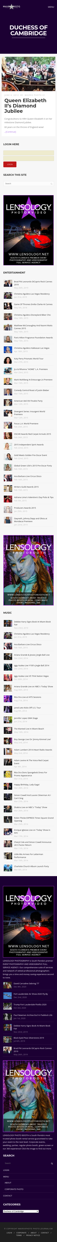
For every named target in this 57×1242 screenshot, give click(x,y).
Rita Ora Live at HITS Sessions (27, 697)
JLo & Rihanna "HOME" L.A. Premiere (31, 369)
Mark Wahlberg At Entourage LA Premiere (33, 379)
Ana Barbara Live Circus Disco (27, 476)
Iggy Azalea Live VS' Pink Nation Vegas (31, 676)
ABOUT (8, 1182)
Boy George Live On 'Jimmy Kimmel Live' (32, 739)
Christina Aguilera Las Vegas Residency (32, 293)
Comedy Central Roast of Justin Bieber (31, 390)
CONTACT (7, 1195)
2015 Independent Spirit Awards (29, 444)
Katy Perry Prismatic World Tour (28, 358)
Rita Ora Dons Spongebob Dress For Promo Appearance (30, 774)
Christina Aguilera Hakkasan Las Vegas (31, 348)
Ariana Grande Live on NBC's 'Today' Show (33, 686)
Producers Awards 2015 (25, 507)
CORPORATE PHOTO (14, 1189)
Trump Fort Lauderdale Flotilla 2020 (30, 1004)
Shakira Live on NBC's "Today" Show (30, 807)
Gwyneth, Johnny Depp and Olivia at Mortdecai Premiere (30, 520)
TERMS (19, 1235)
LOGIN (6, 1170)
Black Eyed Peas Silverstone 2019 (29, 1037)
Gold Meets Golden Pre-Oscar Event (30, 455)
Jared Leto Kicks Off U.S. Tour (27, 707)
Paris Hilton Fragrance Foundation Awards (33, 337)
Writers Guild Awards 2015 (26, 486)
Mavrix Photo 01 (35, 95)
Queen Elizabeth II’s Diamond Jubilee (25, 105)
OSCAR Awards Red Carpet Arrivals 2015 (32, 434)
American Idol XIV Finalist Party (28, 400)
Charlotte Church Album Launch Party (31, 866)
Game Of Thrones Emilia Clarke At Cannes (33, 304)
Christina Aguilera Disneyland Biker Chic (32, 314)
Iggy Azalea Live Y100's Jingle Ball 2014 (31, 665)
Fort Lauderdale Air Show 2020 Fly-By (31, 994)
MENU (6, 1176)
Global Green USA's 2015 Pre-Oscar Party (33, 465)
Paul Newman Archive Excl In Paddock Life (33, 1015)
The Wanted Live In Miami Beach (29, 728)
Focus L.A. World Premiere (26, 423)
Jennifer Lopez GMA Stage (26, 718)
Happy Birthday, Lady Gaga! (27, 784)
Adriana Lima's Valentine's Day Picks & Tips (34, 497)
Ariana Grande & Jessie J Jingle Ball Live (32, 654)
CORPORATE (21, 1233)
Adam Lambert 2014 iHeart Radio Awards (33, 749)
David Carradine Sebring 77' (26, 983)
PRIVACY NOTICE (33, 1235)
